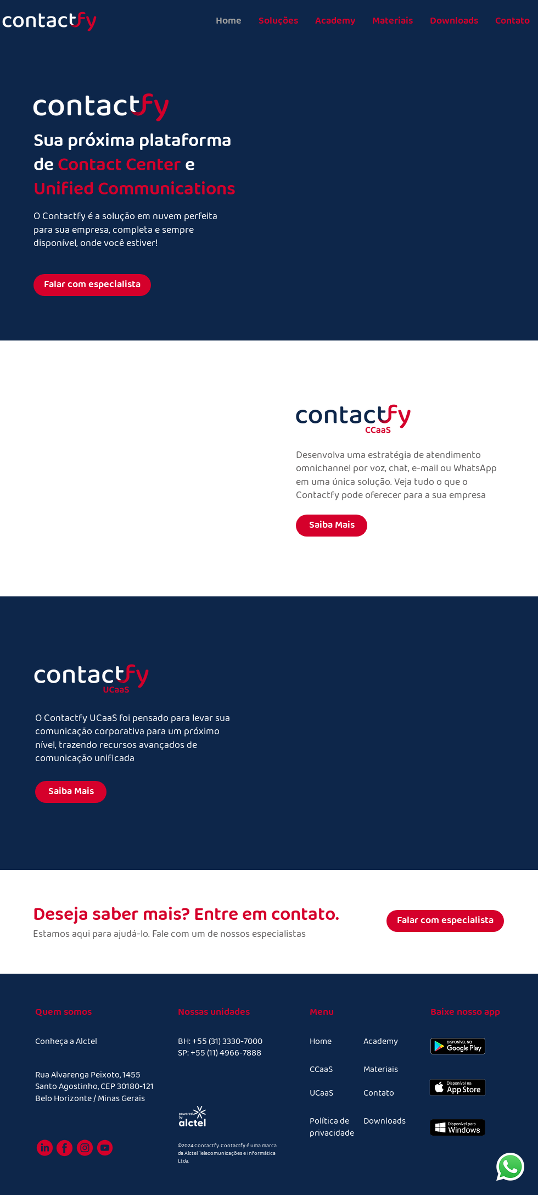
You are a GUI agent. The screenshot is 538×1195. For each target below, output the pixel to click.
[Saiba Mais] (331, 526)
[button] (278, 21)
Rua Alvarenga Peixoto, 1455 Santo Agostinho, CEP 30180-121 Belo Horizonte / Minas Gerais (94, 1087)
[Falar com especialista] (92, 285)
